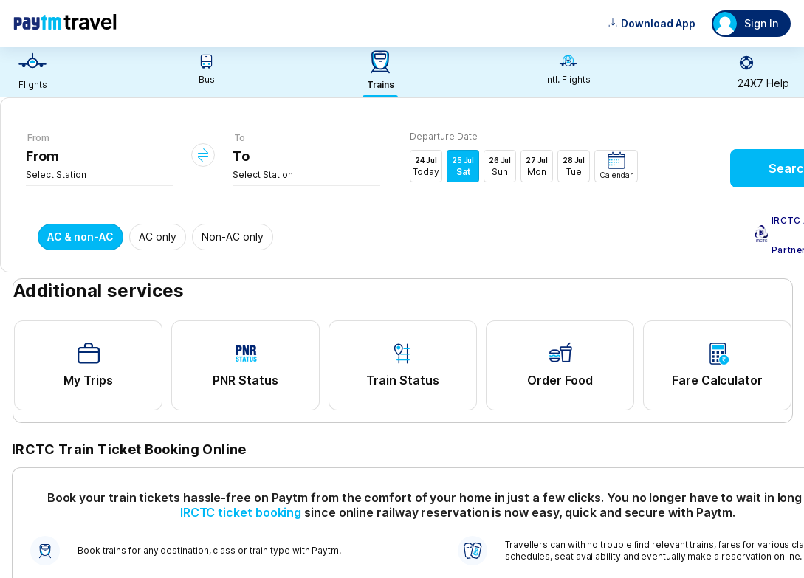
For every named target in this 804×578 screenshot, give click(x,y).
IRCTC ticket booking (240, 512)
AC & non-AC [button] (80, 236)
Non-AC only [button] (233, 236)
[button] (616, 166)
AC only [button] (157, 236)
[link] (32, 72)
